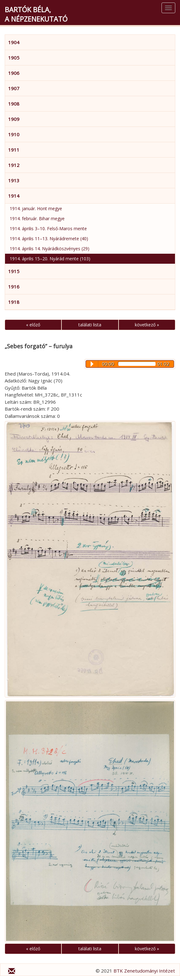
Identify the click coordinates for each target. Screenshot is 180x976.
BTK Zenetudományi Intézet (144, 971)
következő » (147, 325)
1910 (13, 134)
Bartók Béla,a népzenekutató (36, 14)
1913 (13, 180)
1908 (13, 104)
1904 (13, 42)
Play (92, 364)
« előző (33, 325)
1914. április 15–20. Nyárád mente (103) (50, 259)
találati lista (89, 325)
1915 (13, 271)
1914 (13, 196)
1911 (13, 150)
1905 (13, 58)
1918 (13, 302)
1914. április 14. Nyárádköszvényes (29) (49, 249)
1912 (13, 165)
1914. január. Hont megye (36, 208)
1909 (13, 119)
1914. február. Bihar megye (37, 218)
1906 (13, 73)
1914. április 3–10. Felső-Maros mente (48, 228)
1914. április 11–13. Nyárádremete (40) (49, 238)
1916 (13, 286)
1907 (13, 88)
